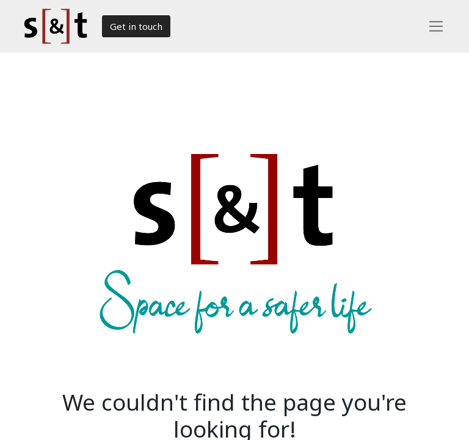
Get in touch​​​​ (136, 26)
